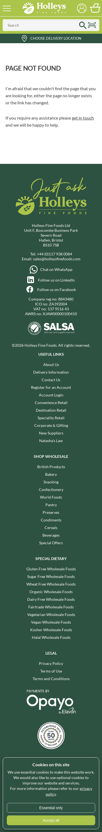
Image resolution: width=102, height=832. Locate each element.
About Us (51, 364)
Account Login (51, 395)
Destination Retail (51, 410)
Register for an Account (51, 387)
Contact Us (51, 379)
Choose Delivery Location (55, 38)
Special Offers (51, 542)
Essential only (51, 808)
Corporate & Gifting (51, 425)
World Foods (51, 497)
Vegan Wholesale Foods (51, 622)
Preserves (51, 512)
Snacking (51, 482)
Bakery (51, 474)
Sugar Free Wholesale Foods (51, 576)
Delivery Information (51, 372)
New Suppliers (51, 433)
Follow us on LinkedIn (56, 280)
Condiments (51, 520)
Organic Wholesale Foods (51, 591)
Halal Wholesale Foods (51, 637)
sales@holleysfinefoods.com (57, 259)
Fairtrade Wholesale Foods (51, 607)
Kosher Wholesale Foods (51, 629)
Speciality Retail (51, 417)
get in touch (83, 117)
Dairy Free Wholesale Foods (51, 599)
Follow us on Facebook (56, 289)
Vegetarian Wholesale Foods (51, 614)
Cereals (51, 527)
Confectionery (51, 489)
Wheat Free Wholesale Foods (51, 584)
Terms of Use (51, 671)
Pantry (51, 504)
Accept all (51, 820)
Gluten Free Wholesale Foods (51, 569)
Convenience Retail (51, 402)
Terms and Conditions (51, 678)
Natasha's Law (51, 440)
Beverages (51, 535)
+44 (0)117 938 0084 (54, 254)
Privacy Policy (51, 663)
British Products (51, 466)
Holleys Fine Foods (44, 8)
